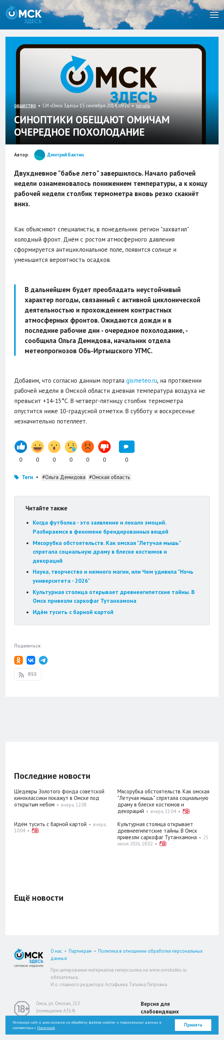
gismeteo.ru (141, 380)
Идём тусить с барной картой (73, 611)
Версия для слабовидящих (160, 1007)
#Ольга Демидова (63, 477)
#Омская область (109, 477)
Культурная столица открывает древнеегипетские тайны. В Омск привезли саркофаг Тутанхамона (157, 831)
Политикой (46, 1027)
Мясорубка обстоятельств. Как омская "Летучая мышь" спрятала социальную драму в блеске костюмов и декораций (107, 551)
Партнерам (80, 951)
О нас (56, 951)
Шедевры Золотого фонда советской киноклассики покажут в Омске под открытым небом (59, 798)
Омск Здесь (23, 14)
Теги (27, 477)
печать (143, 106)
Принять (193, 1025)
